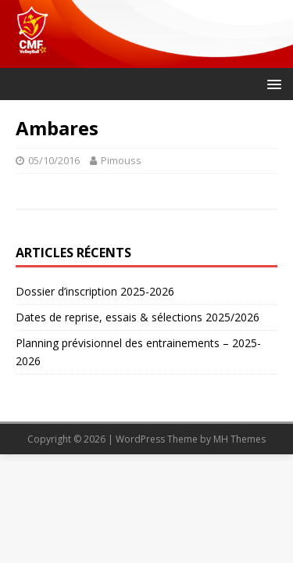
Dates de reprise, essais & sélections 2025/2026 (137, 317)
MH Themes (239, 439)
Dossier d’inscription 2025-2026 (95, 291)
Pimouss (121, 160)
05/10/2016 (54, 160)
